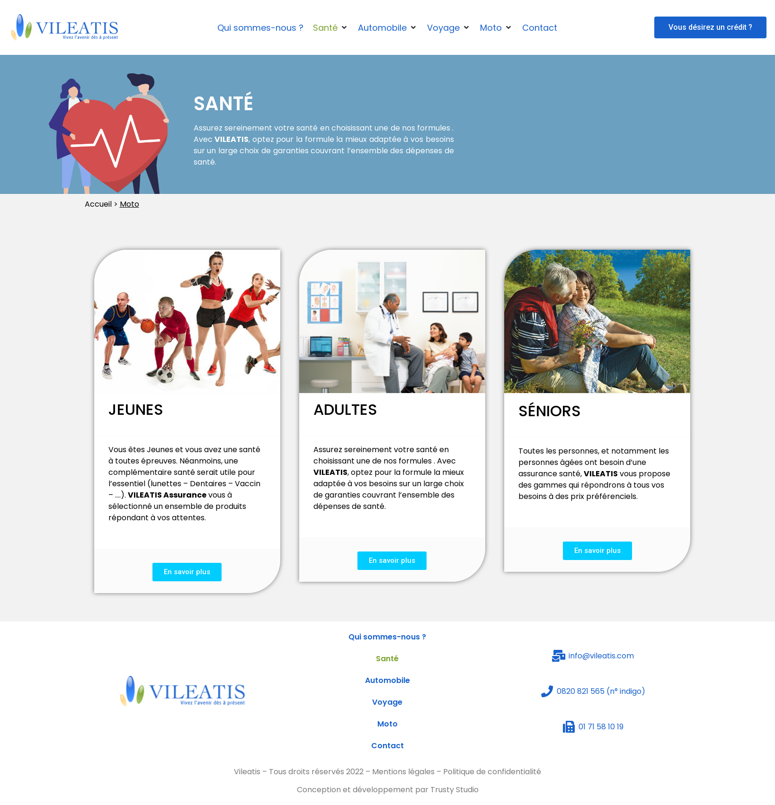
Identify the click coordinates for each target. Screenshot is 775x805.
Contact (387, 745)
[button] (710, 27)
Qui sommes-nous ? (387, 636)
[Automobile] (387, 27)
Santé (387, 658)
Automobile (387, 680)
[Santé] (330, 27)
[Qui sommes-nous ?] (260, 27)
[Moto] (496, 27)
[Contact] (539, 27)
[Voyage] (448, 27)
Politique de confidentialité (492, 771)
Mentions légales (403, 771)
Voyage (387, 702)
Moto (387, 723)
